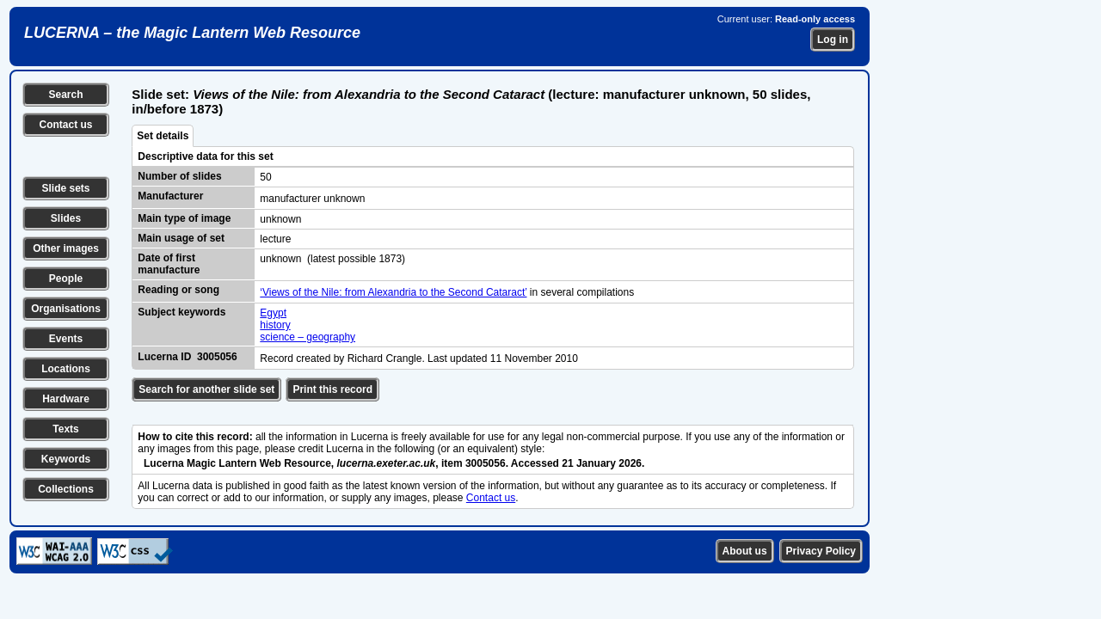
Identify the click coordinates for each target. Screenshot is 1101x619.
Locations (65, 369)
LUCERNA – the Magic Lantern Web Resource (192, 32)
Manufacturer (170, 196)
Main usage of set (181, 238)
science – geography (307, 337)
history (275, 325)
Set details (162, 136)
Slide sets (65, 188)
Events (66, 339)
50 (265, 177)
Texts (65, 429)
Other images (66, 248)
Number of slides (179, 176)
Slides (66, 218)
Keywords (65, 459)
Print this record (332, 389)
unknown (280, 219)
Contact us (65, 125)
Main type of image (184, 218)
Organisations (66, 309)
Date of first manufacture (169, 264)
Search (65, 95)
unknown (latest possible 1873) (332, 259)
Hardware (65, 399)
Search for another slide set (206, 389)
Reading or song (178, 290)
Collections (66, 489)
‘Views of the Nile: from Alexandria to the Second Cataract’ (393, 292)
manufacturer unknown (312, 199)
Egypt (273, 313)
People (66, 279)
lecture (275, 239)
